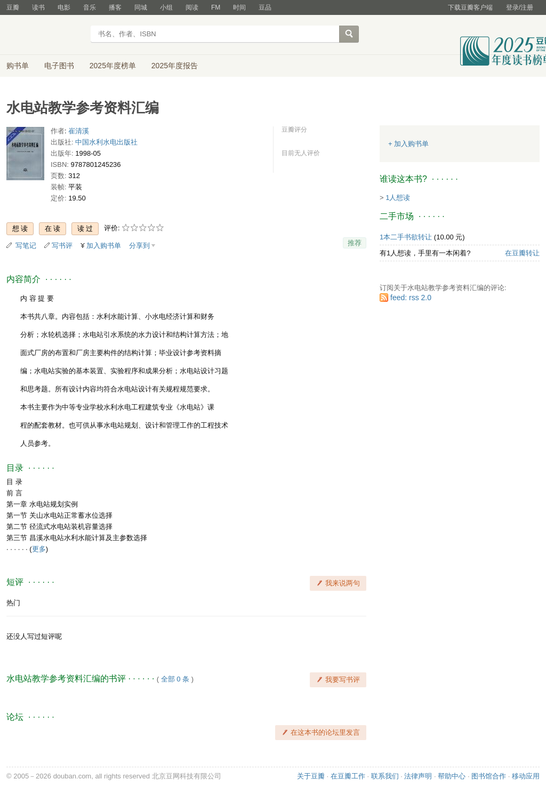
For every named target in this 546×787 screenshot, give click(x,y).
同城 (140, 7)
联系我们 (385, 776)
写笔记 (25, 246)
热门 (13, 603)
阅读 (192, 7)
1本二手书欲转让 (406, 237)
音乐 (89, 7)
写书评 (62, 246)
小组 (166, 7)
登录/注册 (519, 7)
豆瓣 (12, 7)
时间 (239, 7)
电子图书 (59, 65)
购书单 (17, 65)
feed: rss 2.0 (410, 297)
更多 (39, 549)
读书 (38, 7)
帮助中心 (451, 776)
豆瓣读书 (45, 35)
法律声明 (418, 776)
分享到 (139, 246)
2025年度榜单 (113, 65)
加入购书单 (103, 246)
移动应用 (526, 776)
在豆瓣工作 (348, 776)
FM (215, 7)
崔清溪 (78, 131)
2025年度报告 (174, 65)
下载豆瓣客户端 (470, 7)
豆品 (265, 7)
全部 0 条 (175, 679)
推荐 (355, 243)
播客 (115, 7)
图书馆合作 (488, 776)
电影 (64, 7)
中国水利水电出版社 (106, 142)
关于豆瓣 (311, 776)
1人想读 (398, 198)
